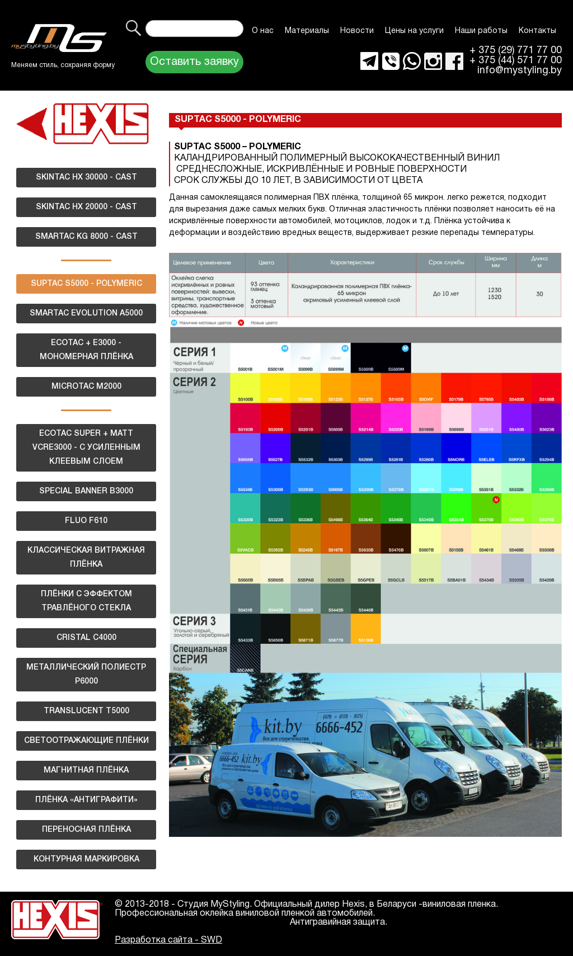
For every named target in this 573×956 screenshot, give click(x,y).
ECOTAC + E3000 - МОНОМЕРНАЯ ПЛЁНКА (86, 350)
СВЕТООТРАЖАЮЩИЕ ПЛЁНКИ (86, 741)
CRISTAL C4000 (86, 638)
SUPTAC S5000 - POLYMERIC (86, 284)
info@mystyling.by (519, 71)
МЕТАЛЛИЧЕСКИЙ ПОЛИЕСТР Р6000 (86, 674)
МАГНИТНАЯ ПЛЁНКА (86, 770)
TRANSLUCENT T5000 (86, 711)
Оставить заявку (194, 62)
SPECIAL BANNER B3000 (86, 491)
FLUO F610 (86, 521)
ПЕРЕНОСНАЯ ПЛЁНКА (86, 829)
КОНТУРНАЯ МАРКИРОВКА (86, 859)
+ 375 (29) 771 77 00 (515, 50)
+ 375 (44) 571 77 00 (515, 60)
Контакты (537, 31)
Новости (357, 31)
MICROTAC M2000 (86, 386)
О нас (263, 31)
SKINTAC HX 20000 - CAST (86, 207)
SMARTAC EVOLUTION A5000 (86, 313)
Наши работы (481, 31)
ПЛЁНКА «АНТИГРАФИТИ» (86, 800)
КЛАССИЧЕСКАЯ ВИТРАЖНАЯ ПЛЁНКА (86, 557)
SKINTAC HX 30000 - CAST (86, 177)
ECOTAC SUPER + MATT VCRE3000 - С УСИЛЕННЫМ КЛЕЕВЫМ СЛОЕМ (86, 447)
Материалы (307, 31)
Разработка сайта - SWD (168, 940)
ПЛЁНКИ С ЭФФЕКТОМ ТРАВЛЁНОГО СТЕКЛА (86, 601)
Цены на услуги (414, 31)
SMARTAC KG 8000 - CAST (86, 237)
